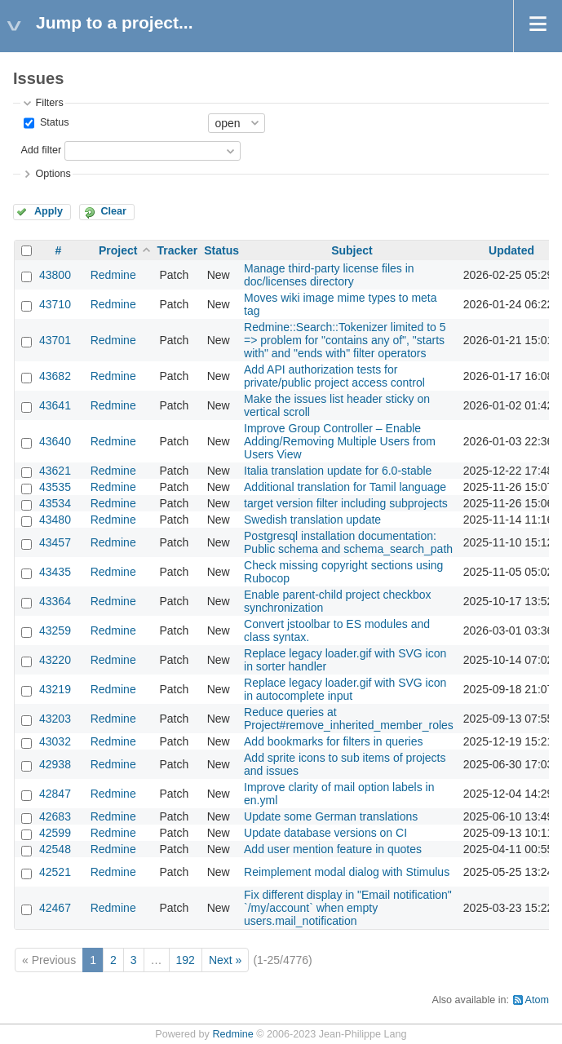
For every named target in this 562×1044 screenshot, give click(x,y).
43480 (55, 519)
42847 (55, 793)
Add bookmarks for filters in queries (333, 741)
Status (53, 122)
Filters (49, 102)
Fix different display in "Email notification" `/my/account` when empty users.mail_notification (348, 907)
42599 (55, 832)
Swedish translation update (312, 519)
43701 (55, 340)
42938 (55, 764)
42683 (55, 816)
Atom (537, 1000)
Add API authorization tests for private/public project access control (334, 376)
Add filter (40, 150)
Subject (352, 250)
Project (118, 250)
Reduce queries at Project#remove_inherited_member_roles (349, 719)
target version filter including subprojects (346, 503)
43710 (55, 304)
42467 (55, 907)
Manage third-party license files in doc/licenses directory (329, 275)
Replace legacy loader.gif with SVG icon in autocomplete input (345, 689)
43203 (55, 718)
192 (185, 960)
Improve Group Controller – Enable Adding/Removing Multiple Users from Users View (340, 441)
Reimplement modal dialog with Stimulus (346, 871)
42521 (55, 871)
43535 (55, 486)
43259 (55, 630)
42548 (55, 849)
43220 (55, 659)
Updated (511, 250)
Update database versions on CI (325, 832)
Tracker (177, 250)
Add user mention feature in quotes (333, 849)
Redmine (113, 274)
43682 (55, 376)
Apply (48, 211)
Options (52, 173)
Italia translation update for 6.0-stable (337, 470)
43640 (55, 441)
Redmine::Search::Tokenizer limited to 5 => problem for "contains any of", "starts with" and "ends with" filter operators (344, 340)
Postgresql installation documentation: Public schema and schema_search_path (348, 542)
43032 (55, 741)
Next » (225, 960)
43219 (55, 689)
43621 (55, 470)
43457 (55, 542)
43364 (55, 601)
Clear (113, 211)
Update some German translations (331, 816)
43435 (55, 571)
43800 (55, 274)
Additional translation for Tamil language (345, 486)
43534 (55, 503)
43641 (55, 405)
